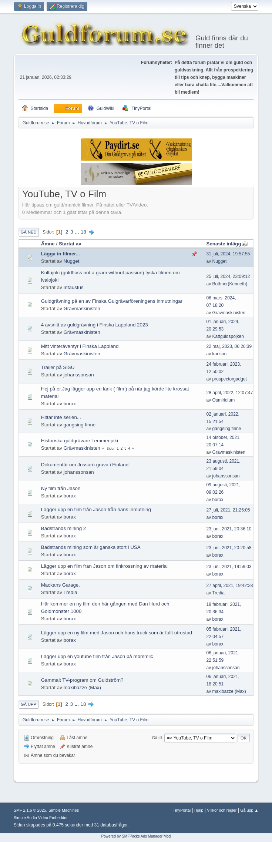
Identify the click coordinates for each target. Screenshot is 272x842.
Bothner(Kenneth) (230, 283)
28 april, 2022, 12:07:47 (229, 392)
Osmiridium (223, 400)
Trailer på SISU (58, 367)
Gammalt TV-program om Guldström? (82, 680)
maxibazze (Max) (82, 687)
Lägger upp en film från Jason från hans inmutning (96, 509)
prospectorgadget (229, 379)
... (77, 232)
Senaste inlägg (227, 243)
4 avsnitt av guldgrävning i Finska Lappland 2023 (94, 325)
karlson (219, 353)
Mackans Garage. (60, 585)
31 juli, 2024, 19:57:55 (228, 253)
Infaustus (74, 287)
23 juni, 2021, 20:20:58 (229, 547)
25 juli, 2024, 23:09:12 (228, 276)
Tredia (70, 592)
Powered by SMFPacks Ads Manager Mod (136, 836)
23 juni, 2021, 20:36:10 (229, 528)
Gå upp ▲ (249, 810)
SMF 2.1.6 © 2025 (30, 810)
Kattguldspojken (228, 336)
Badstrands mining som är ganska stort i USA (91, 547)
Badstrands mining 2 (63, 528)
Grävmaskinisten (82, 308)
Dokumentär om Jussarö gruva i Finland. (85, 464)
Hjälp (199, 810)
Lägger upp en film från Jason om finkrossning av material (104, 566)
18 (83, 232)
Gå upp (28, 704)
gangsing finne (80, 424)
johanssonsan (79, 375)
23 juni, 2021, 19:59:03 (229, 566)
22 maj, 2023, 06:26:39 (229, 346)
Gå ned (29, 232)
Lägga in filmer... (60, 253)
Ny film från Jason (61, 488)
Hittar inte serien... (61, 417)
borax (70, 403)
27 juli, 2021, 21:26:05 (228, 510)
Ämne (48, 243)
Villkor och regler (221, 810)
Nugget (72, 261)
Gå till (157, 737)
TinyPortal (182, 810)
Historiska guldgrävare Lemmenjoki (79, 440)
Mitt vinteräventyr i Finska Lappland (80, 346)
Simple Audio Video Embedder (41, 817)
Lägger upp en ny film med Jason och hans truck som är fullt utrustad (116, 632)
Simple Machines (63, 810)
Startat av (70, 243)
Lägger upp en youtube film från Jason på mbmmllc (97, 656)
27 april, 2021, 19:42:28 (229, 585)
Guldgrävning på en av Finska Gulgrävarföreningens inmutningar (111, 301)
